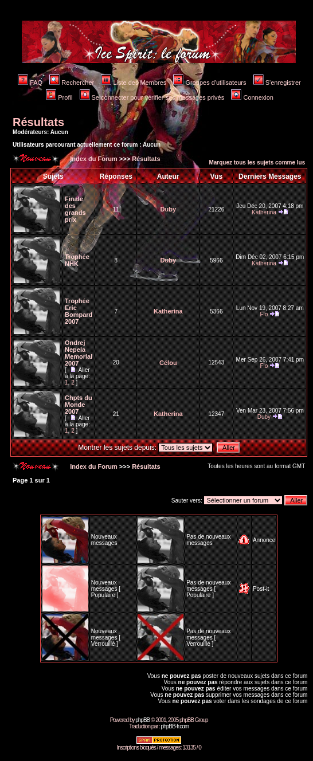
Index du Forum (93, 158)
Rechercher (71, 82)
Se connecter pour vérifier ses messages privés (152, 97)
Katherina (264, 212)
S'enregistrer (277, 82)
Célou (168, 362)
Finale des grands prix (75, 209)
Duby (169, 209)
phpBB (142, 720)
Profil (59, 97)
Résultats (38, 122)
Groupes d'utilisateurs (209, 82)
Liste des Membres (133, 82)
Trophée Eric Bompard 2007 (78, 311)
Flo (264, 314)
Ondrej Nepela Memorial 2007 (78, 353)
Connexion (252, 97)
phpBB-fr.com (175, 726)
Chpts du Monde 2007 (78, 404)
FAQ (30, 82)
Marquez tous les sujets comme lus (257, 162)
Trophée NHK (77, 260)
